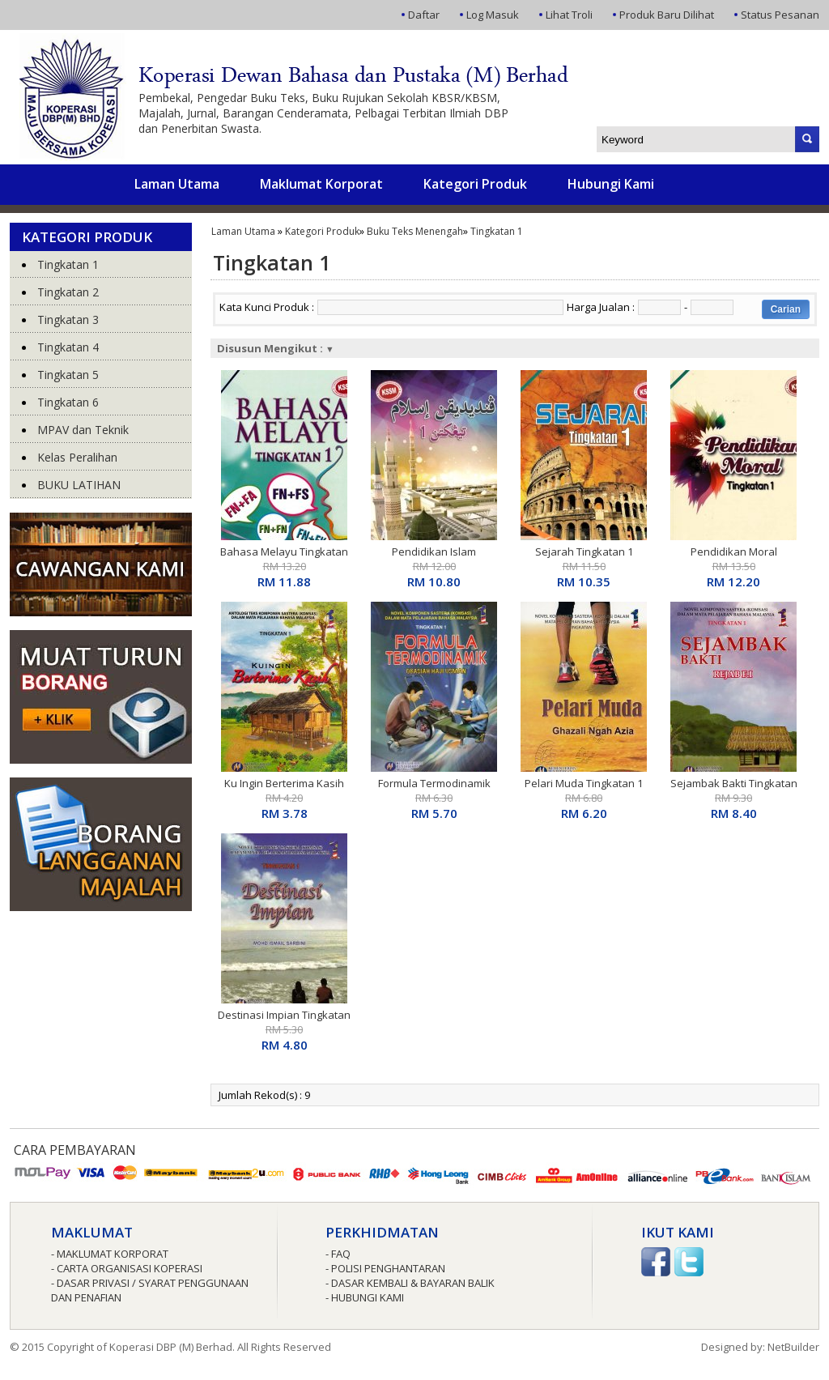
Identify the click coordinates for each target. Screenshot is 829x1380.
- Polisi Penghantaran (385, 1268)
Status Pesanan (780, 14)
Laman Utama (176, 184)
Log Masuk (492, 14)
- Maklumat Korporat (109, 1253)
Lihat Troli (569, 14)
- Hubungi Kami (364, 1297)
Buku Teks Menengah (415, 231)
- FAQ (338, 1253)
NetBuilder (793, 1347)
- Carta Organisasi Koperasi (126, 1268)
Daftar (424, 14)
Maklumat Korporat (321, 184)
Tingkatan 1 (496, 231)
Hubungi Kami (611, 184)
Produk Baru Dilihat (666, 14)
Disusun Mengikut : (275, 348)
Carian (786, 309)
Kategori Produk (475, 184)
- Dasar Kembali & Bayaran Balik (410, 1283)
